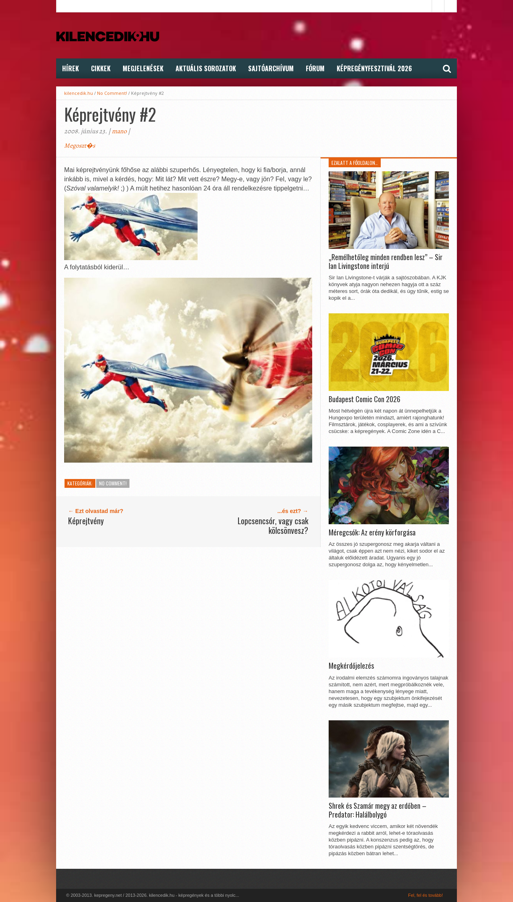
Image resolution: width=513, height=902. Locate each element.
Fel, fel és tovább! (425, 895)
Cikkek (101, 68)
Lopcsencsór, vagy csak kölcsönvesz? (273, 525)
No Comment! (112, 93)
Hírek (70, 68)
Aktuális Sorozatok (206, 68)
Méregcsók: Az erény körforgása (372, 532)
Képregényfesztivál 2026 (374, 68)
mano (119, 131)
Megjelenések (143, 68)
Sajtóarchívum (271, 68)
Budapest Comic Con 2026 (364, 399)
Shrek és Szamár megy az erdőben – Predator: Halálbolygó (377, 810)
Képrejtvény (86, 520)
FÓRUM (315, 68)
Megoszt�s (79, 145)
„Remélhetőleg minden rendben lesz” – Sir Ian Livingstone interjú (385, 261)
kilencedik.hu (78, 93)
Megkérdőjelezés (351, 665)
